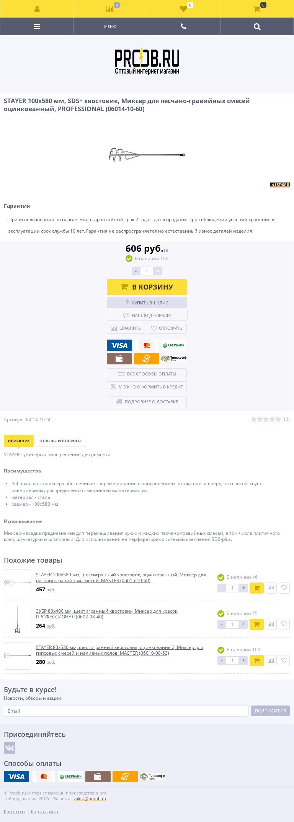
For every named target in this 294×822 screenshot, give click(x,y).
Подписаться (270, 711)
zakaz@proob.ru (90, 798)
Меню (110, 26)
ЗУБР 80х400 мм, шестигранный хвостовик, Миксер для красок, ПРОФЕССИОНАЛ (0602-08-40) (107, 614)
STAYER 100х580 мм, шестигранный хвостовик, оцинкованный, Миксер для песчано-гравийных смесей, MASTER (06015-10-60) (121, 578)
